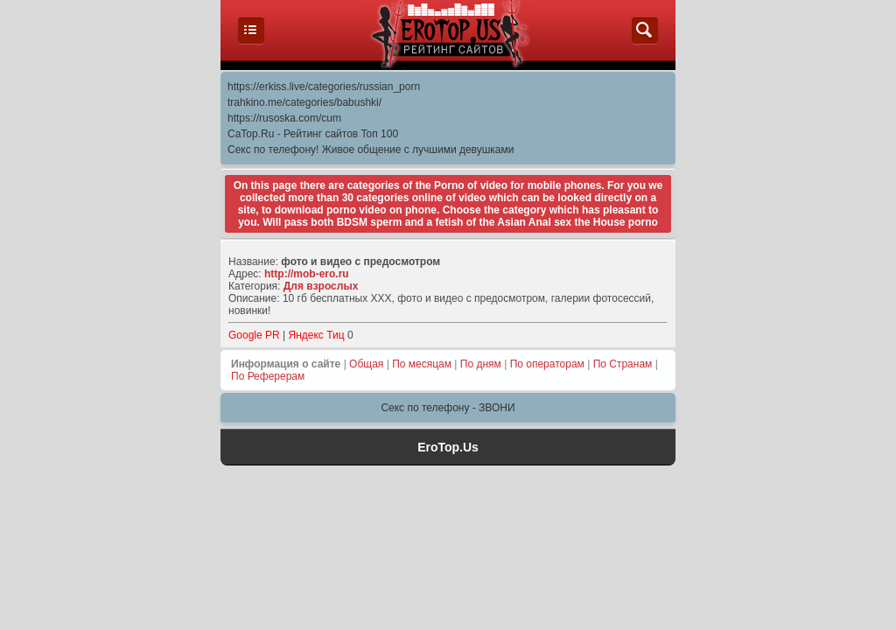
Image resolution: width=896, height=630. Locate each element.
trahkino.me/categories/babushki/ (305, 102)
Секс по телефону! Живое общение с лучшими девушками (371, 150)
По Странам (623, 364)
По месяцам (422, 364)
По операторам (547, 364)
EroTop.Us (448, 447)
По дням (480, 364)
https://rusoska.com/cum (284, 118)
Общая (366, 364)
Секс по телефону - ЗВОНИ (447, 408)
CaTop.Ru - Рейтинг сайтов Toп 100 (313, 134)
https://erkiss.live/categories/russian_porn (324, 86)
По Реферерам (267, 376)
